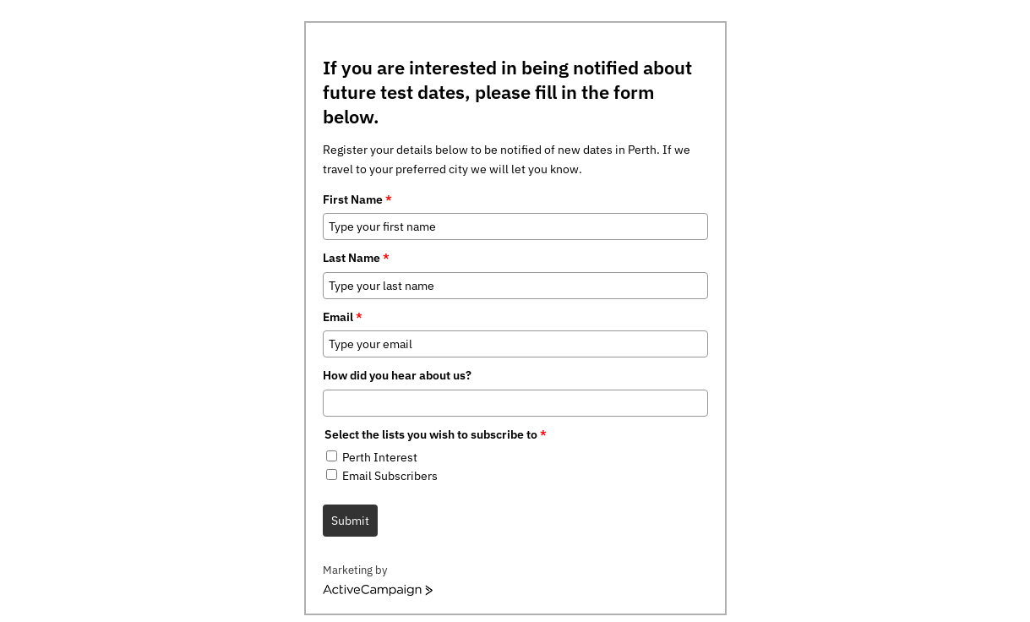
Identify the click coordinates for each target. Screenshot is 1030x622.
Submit (350, 520)
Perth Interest (379, 457)
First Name (357, 199)
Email (342, 317)
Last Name (356, 257)
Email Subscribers (390, 475)
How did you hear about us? (397, 375)
